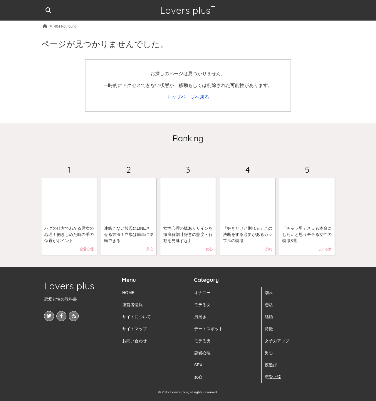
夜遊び (271, 365)
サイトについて (136, 316)
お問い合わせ (134, 340)
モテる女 (202, 304)
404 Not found (65, 26)
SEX (198, 365)
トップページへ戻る (188, 97)
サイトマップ (134, 328)
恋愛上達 (273, 377)
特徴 (269, 328)
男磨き (200, 316)
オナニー (202, 292)
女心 (198, 377)
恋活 (269, 304)
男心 (269, 352)
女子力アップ (277, 340)
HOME (128, 292)
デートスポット (208, 328)
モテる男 (202, 340)
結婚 (269, 316)
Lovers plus (185, 10)
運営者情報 (132, 304)
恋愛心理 (202, 352)
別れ (269, 292)
